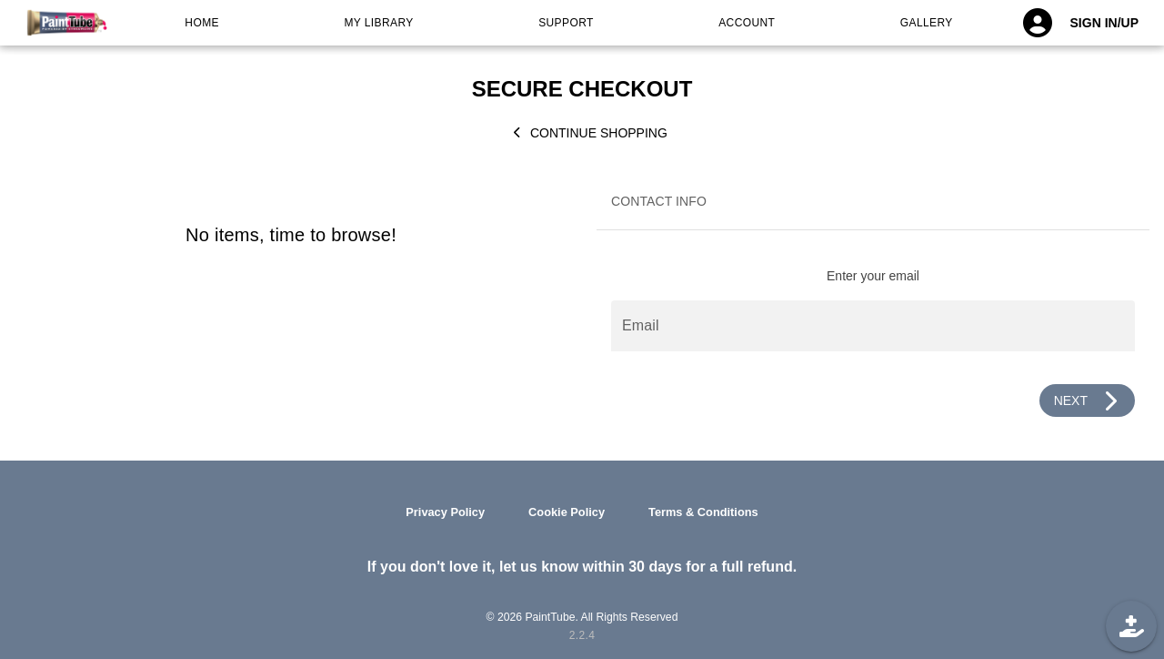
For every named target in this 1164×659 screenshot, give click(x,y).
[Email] (873, 325)
